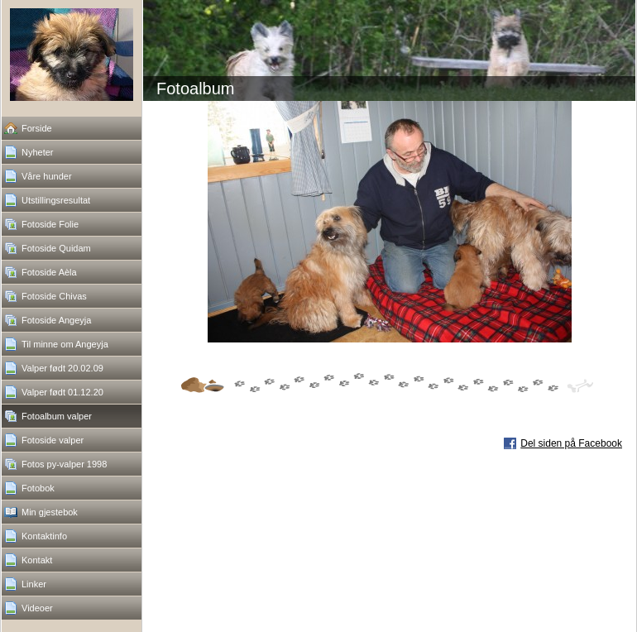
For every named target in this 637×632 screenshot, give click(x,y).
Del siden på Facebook (571, 443)
